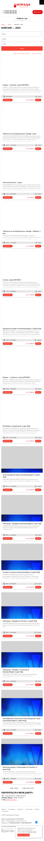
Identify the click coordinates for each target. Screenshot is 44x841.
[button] (22, 33)
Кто (3, 41)
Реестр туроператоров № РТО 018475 (12, 819)
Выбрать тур (22, 18)
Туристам (20, 809)
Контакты (5, 811)
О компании (11, 809)
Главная (3, 24)
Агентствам (29, 809)
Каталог (10, 24)
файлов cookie (32, 832)
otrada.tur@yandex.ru (11, 799)
